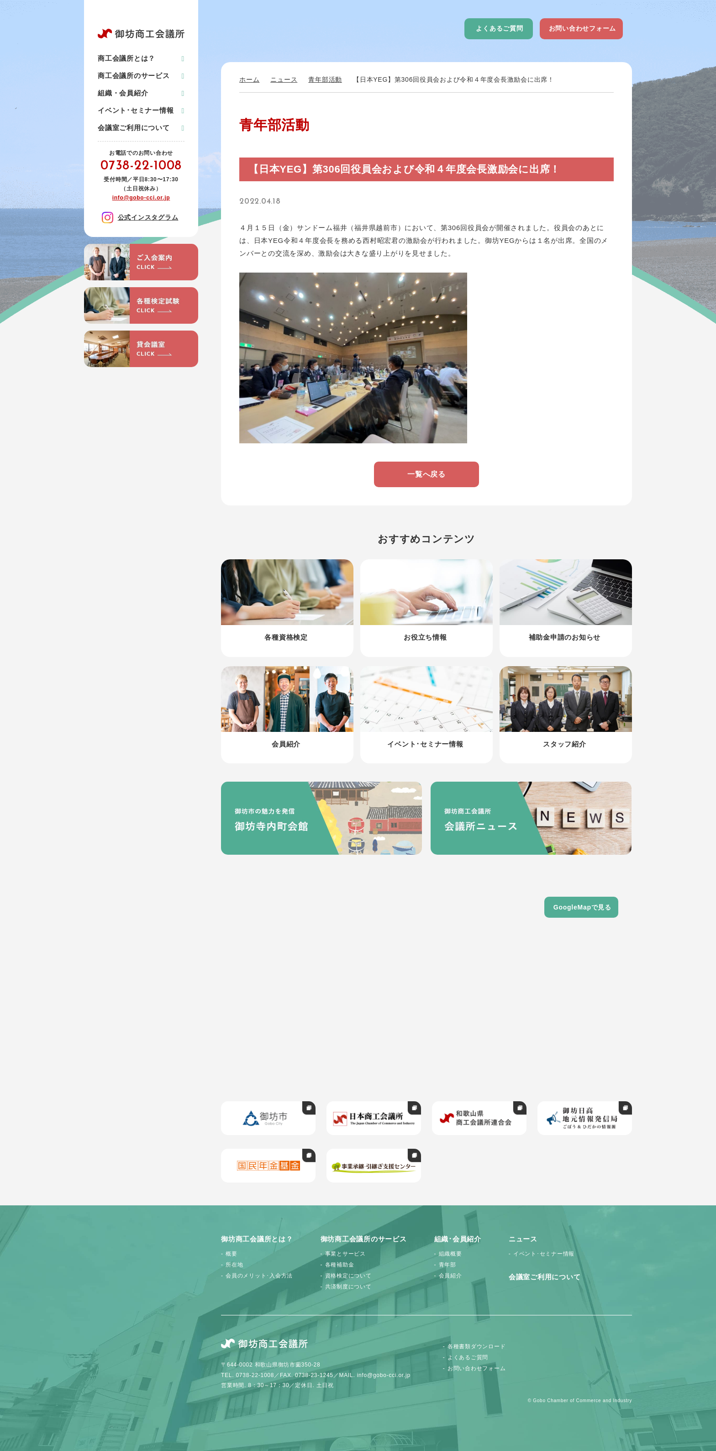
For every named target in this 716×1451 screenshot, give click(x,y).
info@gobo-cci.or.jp (141, 198)
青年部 (447, 1265)
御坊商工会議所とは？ (257, 1239)
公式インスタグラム (140, 217)
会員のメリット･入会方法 (259, 1275)
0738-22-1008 (141, 166)
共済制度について (348, 1286)
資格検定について (348, 1275)
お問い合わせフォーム (582, 28)
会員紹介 (450, 1275)
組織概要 (450, 1254)
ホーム (249, 79)
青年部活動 (325, 79)
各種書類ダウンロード (477, 1346)
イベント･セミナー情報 (136, 110)
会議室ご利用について (134, 127)
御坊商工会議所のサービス (364, 1239)
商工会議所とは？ (126, 58)
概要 (231, 1254)
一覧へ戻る (426, 474)
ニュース (283, 79)
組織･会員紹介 (457, 1239)
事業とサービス (345, 1254)
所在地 (234, 1265)
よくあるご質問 (499, 28)
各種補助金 (339, 1265)
